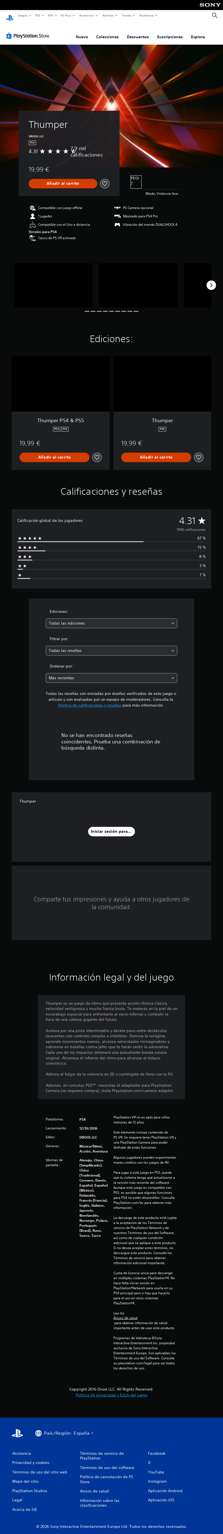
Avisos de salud (125, 1312)
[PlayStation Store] (29, 30)
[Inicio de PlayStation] (9, 15)
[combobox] (112, 618)
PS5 (38, 15)
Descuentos (138, 31)
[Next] (211, 280)
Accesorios (86, 15)
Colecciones (107, 31)
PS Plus (66, 15)
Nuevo (82, 31)
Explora (198, 31)
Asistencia (146, 15)
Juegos (22, 15)
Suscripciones (170, 31)
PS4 (51, 15)
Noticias (108, 15)
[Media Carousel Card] (53, 280)
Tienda (126, 15)
